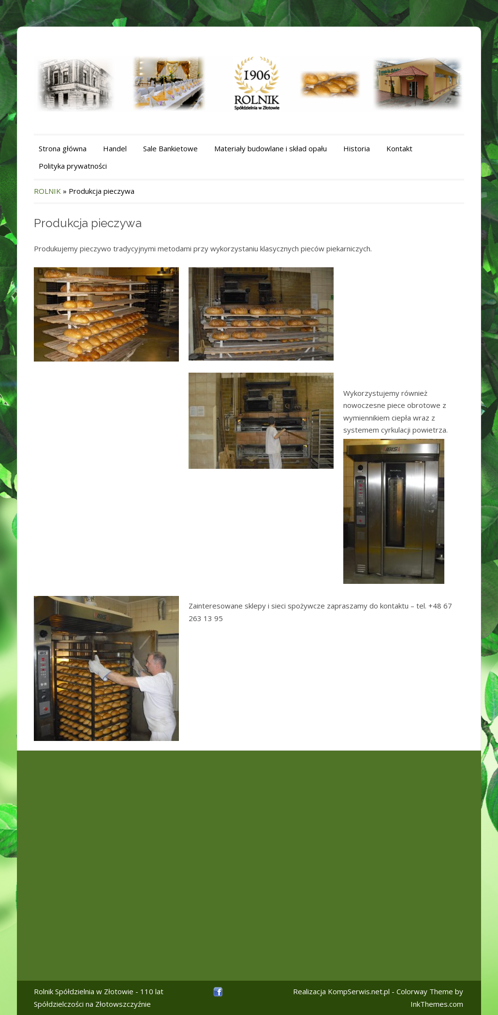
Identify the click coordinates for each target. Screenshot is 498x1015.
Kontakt (399, 148)
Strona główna (63, 148)
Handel (115, 148)
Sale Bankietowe (170, 148)
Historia (356, 148)
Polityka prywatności (73, 166)
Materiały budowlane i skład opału (270, 148)
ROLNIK (47, 191)
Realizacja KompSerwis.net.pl (341, 991)
